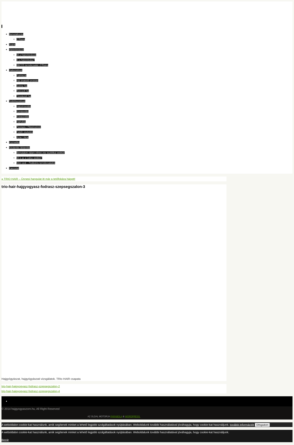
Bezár (5, 439)
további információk (242, 424)
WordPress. (132, 416)
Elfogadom (262, 424)
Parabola (116, 416)
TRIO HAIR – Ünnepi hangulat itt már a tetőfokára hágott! (38, 178)
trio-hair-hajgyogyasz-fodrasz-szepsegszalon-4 (31, 391)
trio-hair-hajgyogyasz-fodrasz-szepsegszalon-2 (31, 386)
